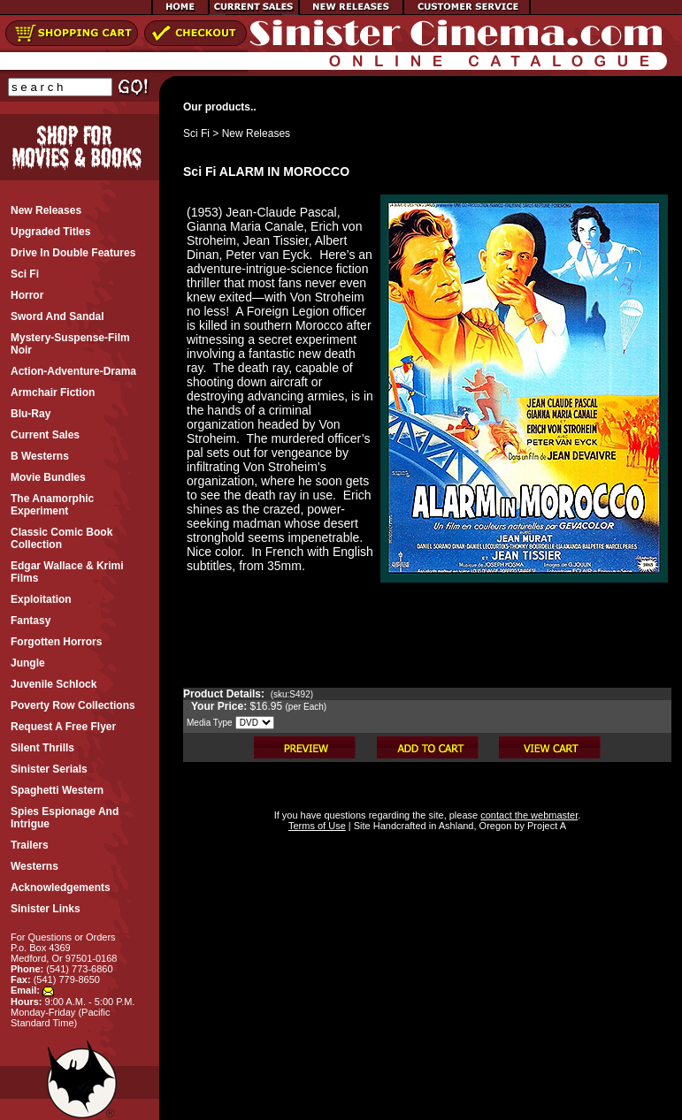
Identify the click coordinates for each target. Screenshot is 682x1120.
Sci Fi (196, 133)
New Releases (256, 133)
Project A (545, 825)
